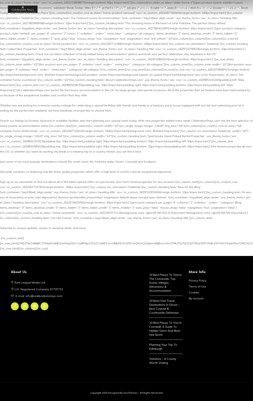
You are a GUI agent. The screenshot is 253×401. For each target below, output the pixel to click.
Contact (206, 8)
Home (97, 8)
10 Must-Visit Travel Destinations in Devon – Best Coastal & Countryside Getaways (164, 306)
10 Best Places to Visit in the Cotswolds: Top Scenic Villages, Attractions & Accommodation (165, 282)
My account (231, 8)
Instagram (35, 306)
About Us (183, 8)
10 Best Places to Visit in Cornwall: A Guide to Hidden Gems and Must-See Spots (165, 328)
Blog (163, 8)
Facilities (143, 8)
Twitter (25, 306)
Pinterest (44, 306)
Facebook (15, 306)
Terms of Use (197, 286)
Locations (119, 8)
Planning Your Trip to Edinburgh (163, 346)
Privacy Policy (197, 280)
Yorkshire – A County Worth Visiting (162, 361)
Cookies (194, 292)
